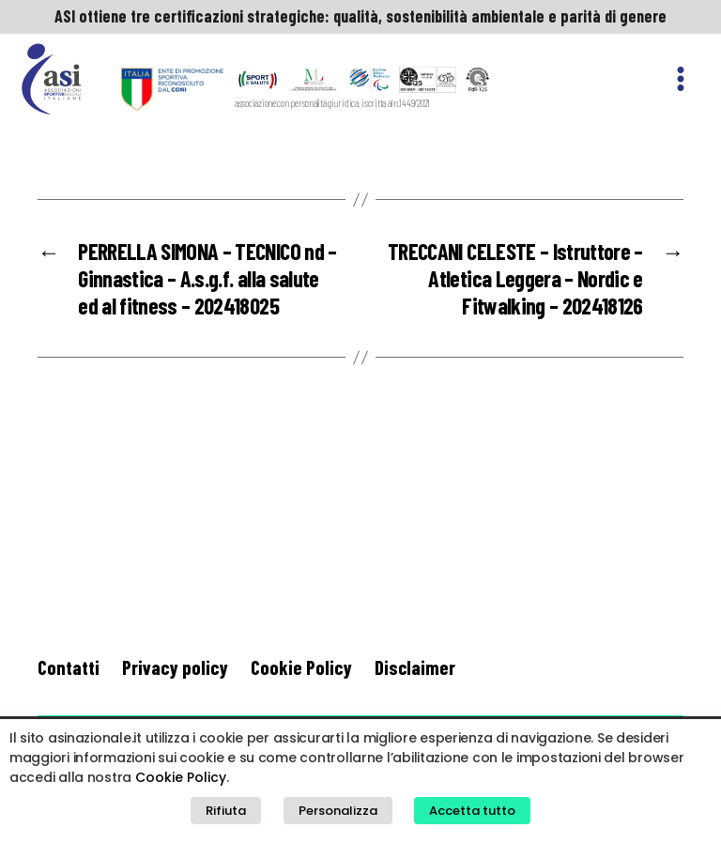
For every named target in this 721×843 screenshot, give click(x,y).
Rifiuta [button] (226, 811)
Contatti (69, 667)
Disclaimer (415, 667)
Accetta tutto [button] (472, 811)
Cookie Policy (301, 667)
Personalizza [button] (338, 811)
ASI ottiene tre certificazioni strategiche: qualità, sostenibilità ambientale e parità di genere (360, 16)
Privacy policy (175, 667)
